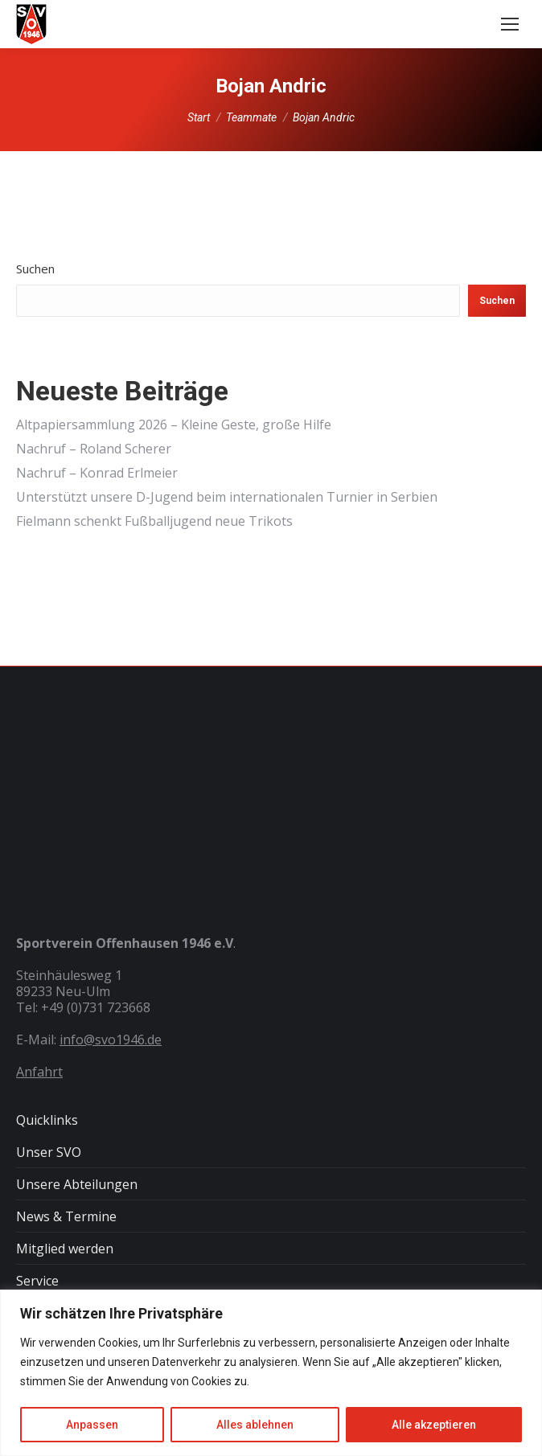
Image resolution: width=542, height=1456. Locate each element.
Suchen (35, 268)
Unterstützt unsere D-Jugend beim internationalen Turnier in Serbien (226, 497)
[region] (271, 1373)
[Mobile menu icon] (510, 24)
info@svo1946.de (111, 1039)
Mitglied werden (64, 1249)
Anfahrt (39, 1072)
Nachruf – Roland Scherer (93, 448)
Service (37, 1281)
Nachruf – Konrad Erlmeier (97, 473)
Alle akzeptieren (434, 1424)
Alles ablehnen (255, 1424)
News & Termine (66, 1216)
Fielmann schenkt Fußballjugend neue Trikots (154, 521)
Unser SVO (48, 1152)
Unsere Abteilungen (77, 1184)
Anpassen (92, 1424)
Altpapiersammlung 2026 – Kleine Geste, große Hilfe (173, 424)
